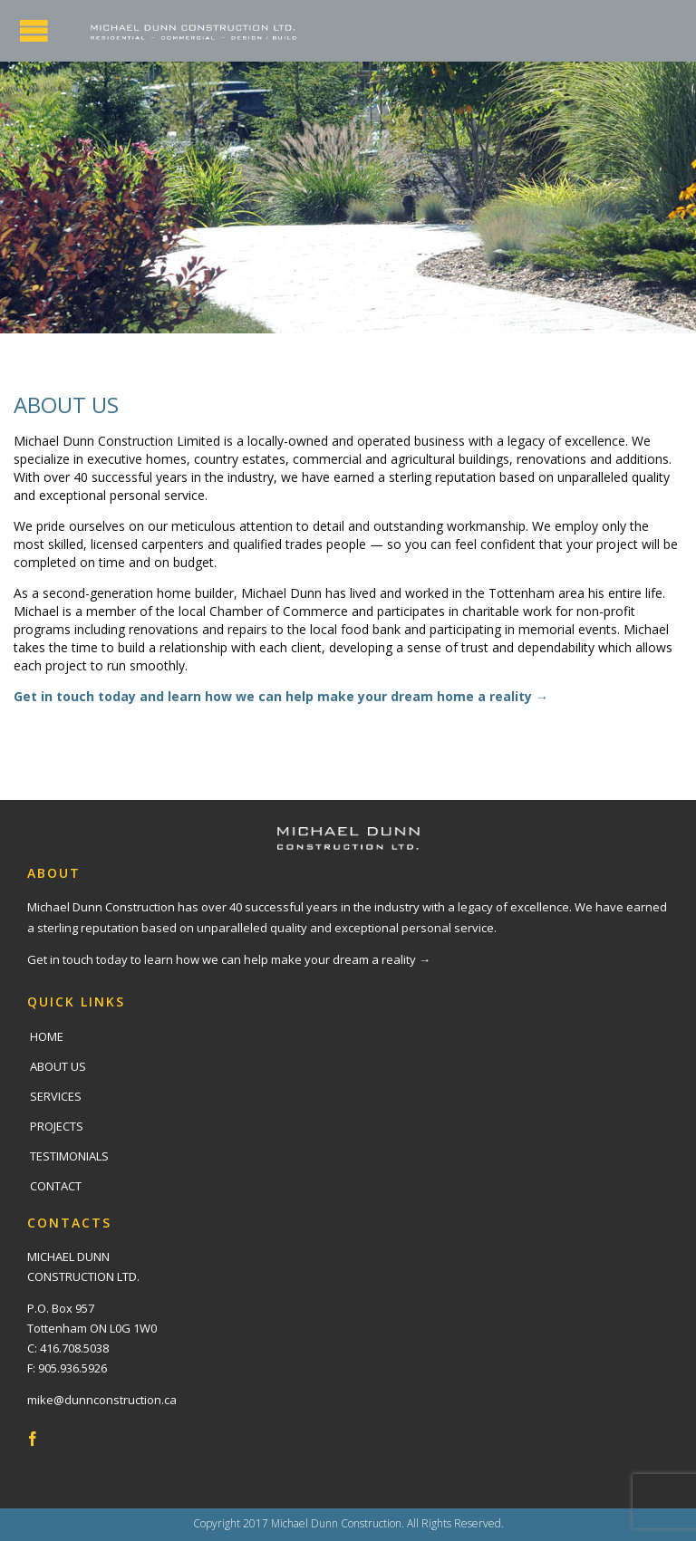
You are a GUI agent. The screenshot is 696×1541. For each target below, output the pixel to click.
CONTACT (56, 1186)
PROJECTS (56, 1126)
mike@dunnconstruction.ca (102, 1400)
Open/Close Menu (34, 30)
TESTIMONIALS (69, 1156)
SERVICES (56, 1096)
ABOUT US (58, 1066)
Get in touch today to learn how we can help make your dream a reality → (228, 959)
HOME (46, 1036)
